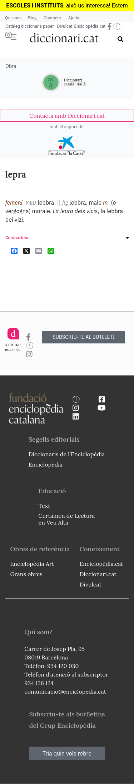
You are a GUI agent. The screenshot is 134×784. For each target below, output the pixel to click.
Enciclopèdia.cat (89, 26)
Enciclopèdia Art (32, 563)
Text (44, 505)
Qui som (13, 17)
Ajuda (73, 17)
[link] (67, 115)
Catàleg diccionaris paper (29, 26)
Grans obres (26, 574)
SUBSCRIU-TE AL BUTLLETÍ (84, 337)
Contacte (52, 17)
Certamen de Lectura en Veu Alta (67, 519)
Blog (32, 17)
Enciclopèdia (46, 464)
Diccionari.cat (97, 574)
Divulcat (65, 26)
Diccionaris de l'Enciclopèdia (67, 454)
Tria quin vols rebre (67, 753)
